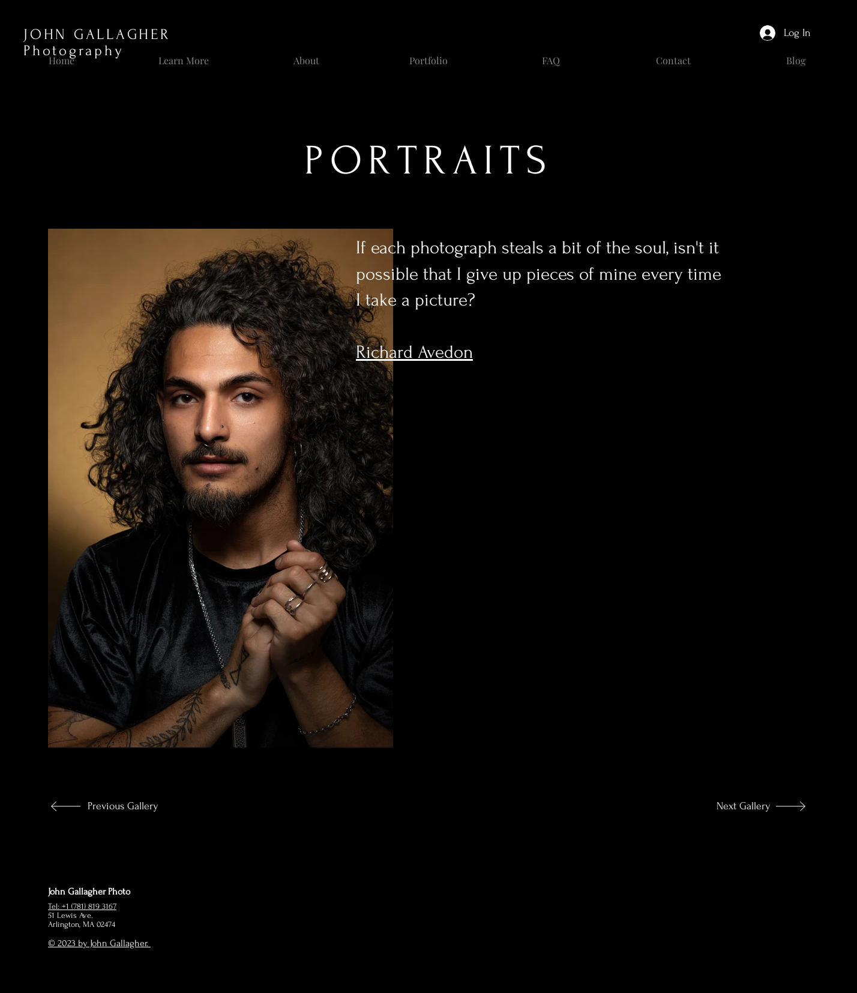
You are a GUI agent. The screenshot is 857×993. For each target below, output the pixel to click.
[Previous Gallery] (127, 806)
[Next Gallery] (731, 806)
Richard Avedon (414, 352)
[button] (183, 55)
